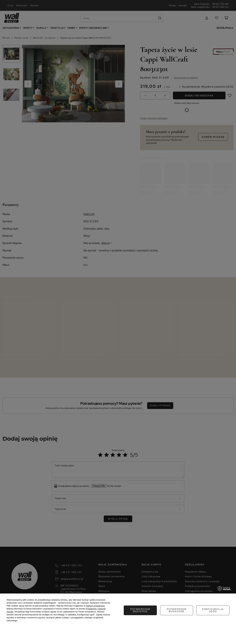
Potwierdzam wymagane (140, 610)
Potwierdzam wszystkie (213, 610)
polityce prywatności (95, 606)
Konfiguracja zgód (176, 610)
